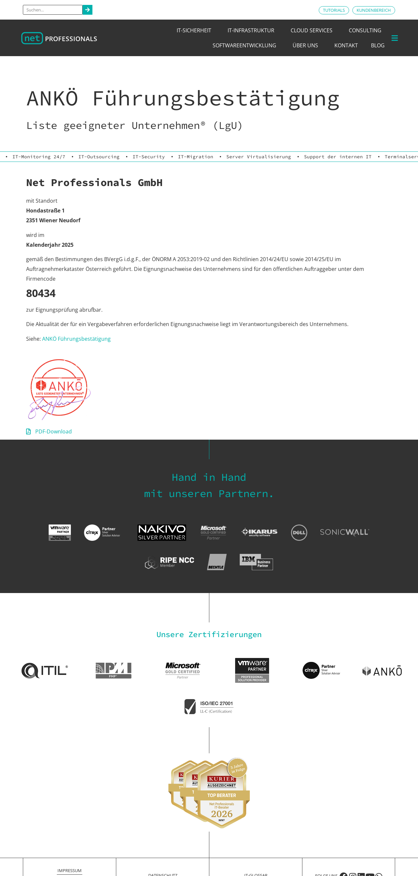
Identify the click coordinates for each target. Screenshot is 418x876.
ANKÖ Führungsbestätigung (76, 338)
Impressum (69, 870)
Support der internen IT (338, 157)
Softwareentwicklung (246, 45)
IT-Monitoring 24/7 (38, 157)
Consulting (367, 30)
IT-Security (149, 157)
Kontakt (346, 45)
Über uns (307, 45)
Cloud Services (313, 30)
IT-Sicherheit (196, 30)
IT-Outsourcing (99, 157)
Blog (378, 45)
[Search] (87, 10)
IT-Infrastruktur (253, 30)
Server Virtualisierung (258, 157)
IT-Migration (195, 157)
